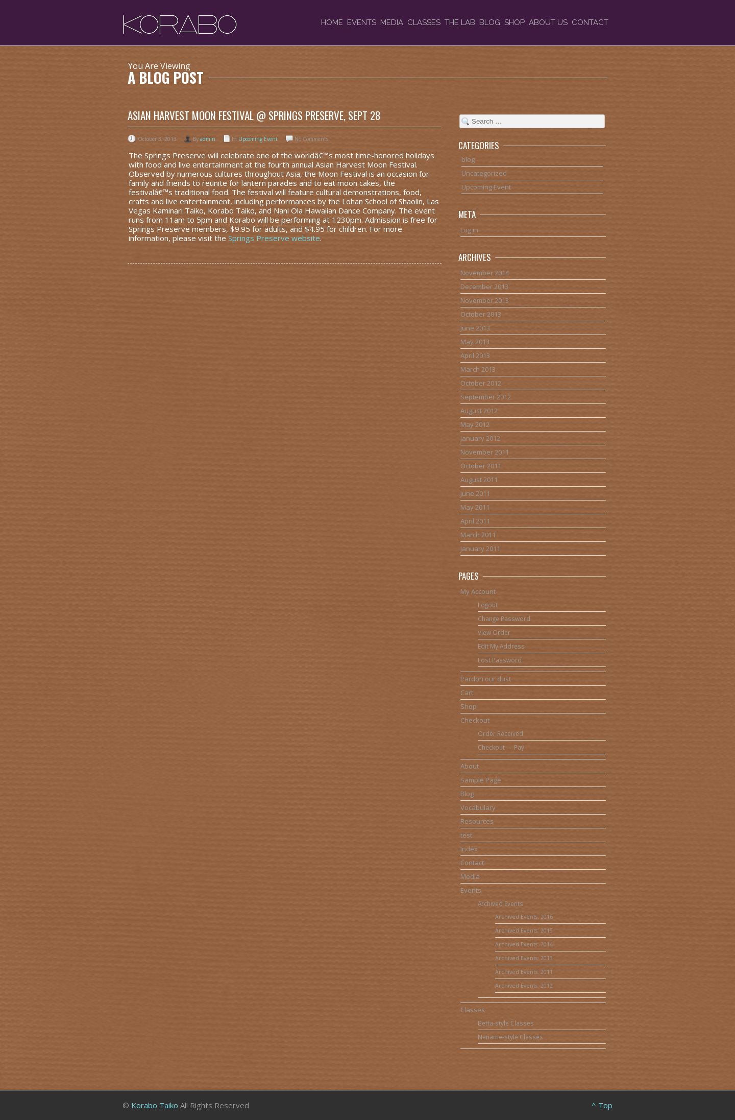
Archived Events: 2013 (524, 958)
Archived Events (500, 903)
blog (468, 159)
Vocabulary (478, 807)
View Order (494, 632)
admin (207, 138)
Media (391, 22)
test (466, 835)
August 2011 (479, 479)
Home (332, 22)
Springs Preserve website (274, 238)
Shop (514, 22)
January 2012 (480, 438)
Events (361, 22)
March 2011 (478, 534)
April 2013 (475, 355)
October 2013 (480, 314)
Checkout (474, 720)
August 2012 (479, 410)
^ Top (602, 1105)
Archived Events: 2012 (524, 985)
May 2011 (474, 507)
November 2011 (484, 452)
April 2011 (475, 521)
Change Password (504, 618)
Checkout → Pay (501, 747)
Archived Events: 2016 (524, 916)
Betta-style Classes (506, 1023)
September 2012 (485, 396)
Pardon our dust (485, 678)
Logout (488, 605)
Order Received (500, 733)
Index (469, 848)
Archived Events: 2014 (524, 944)
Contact (590, 22)
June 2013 (475, 327)
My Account (478, 591)
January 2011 (480, 548)
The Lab (460, 22)
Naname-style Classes (510, 1037)
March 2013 (478, 369)
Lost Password (500, 660)
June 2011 (475, 493)
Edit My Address (501, 646)
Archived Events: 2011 (524, 971)
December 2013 (484, 286)
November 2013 (484, 300)
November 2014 (484, 272)
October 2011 (480, 465)
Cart (466, 692)
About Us (548, 22)
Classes (423, 22)
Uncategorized (484, 173)
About (469, 766)
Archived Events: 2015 (524, 930)
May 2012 (474, 424)
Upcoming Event (258, 138)
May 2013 (474, 341)
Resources (477, 821)
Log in (469, 229)
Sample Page (480, 779)
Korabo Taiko (154, 1105)
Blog (489, 22)
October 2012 (480, 383)
